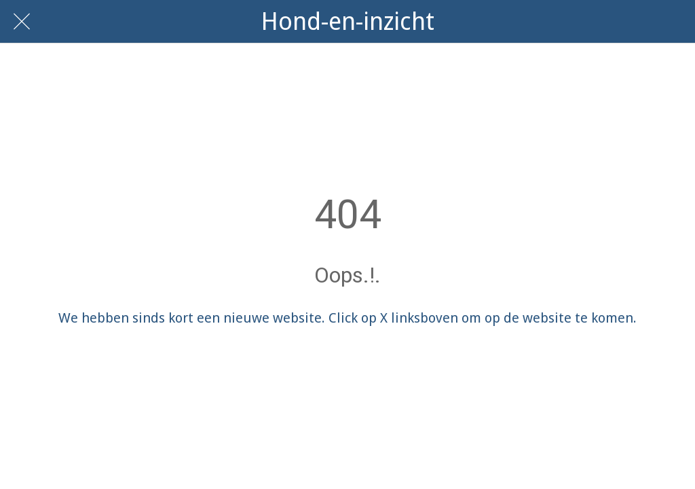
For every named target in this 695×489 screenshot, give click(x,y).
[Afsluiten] (22, 22)
